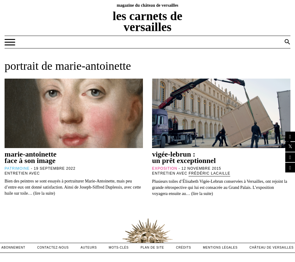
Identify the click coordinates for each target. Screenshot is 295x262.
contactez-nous (53, 247)
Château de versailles (271, 247)
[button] (287, 42)
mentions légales (220, 247)
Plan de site (152, 247)
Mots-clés (119, 247)
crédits (183, 247)
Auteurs (89, 247)
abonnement (14, 247)
